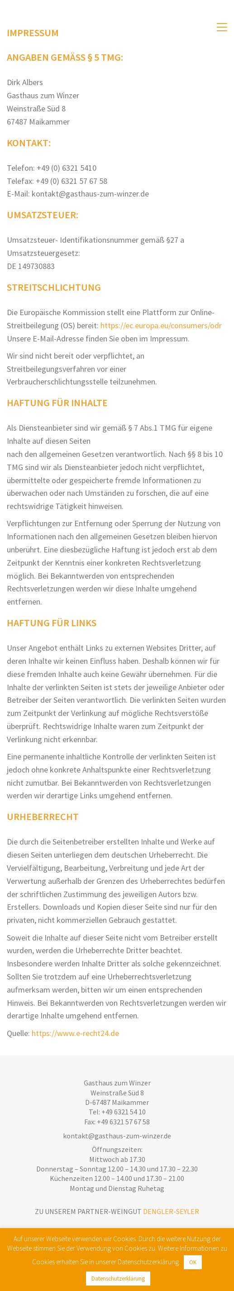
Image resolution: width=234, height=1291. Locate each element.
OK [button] (192, 1262)
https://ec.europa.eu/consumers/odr (161, 325)
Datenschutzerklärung (118, 1278)
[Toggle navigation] (222, 27)
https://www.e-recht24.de (75, 1033)
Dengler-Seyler (171, 1211)
